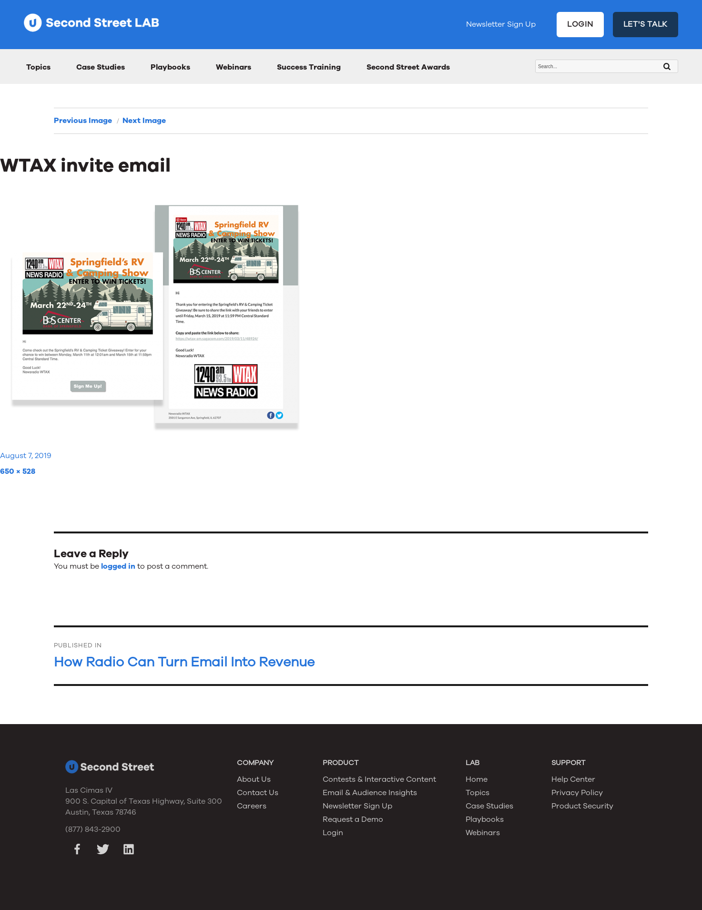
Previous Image (83, 120)
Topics (38, 67)
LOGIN (580, 24)
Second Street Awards (408, 67)
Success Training (309, 67)
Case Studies (100, 67)
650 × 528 (17, 471)
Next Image (144, 120)
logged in (118, 566)
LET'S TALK (645, 24)
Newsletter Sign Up (501, 24)
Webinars (233, 67)
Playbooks (170, 67)
